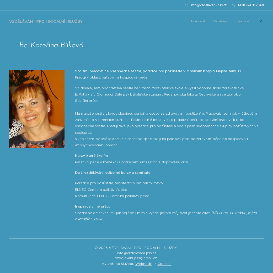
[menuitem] (164, 21)
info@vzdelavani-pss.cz (208, 5)
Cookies (165, 263)
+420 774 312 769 (251, 5)
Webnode (143, 263)
